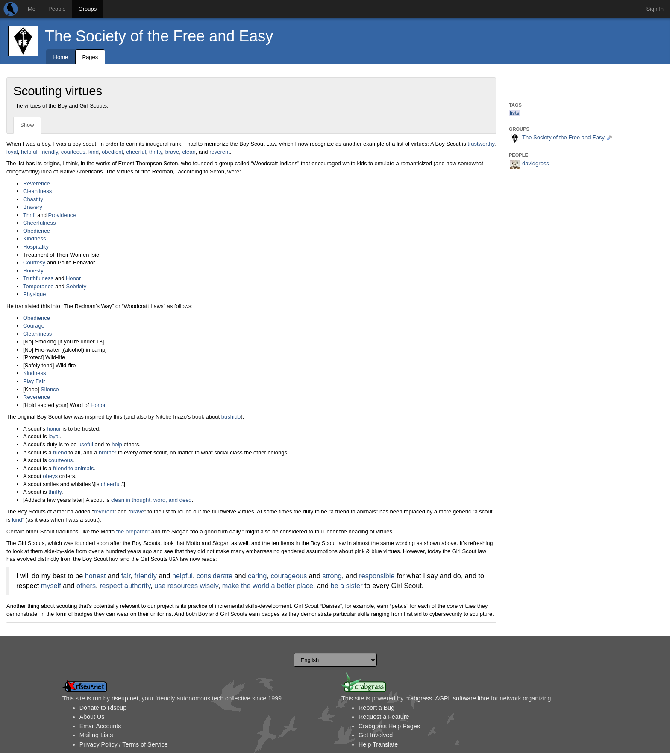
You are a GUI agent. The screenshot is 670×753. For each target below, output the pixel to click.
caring (257, 576)
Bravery (32, 207)
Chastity (33, 199)
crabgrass (418, 698)
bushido (231, 416)
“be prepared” (133, 531)
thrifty (155, 152)
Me (31, 9)
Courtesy (34, 262)
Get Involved (376, 735)
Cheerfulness (39, 223)
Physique (34, 294)
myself (51, 585)
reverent (219, 152)
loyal (12, 152)
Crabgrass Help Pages (389, 726)
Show (27, 125)
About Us (92, 716)
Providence (62, 215)
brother (107, 452)
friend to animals (73, 468)
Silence (50, 389)
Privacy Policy (98, 744)
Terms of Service (145, 744)
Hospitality (36, 246)
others (86, 585)
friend (60, 452)
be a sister (347, 585)
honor (54, 428)
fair (126, 576)
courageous (288, 576)
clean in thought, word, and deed (151, 500)
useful (85, 444)
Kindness (34, 238)
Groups (88, 9)
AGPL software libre (462, 698)
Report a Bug (376, 707)
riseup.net (125, 698)
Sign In (655, 9)
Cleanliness (37, 191)
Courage (33, 325)
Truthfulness (38, 278)
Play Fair (34, 381)
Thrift (29, 215)
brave (172, 152)
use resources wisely (186, 585)
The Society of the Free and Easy (159, 36)
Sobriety (76, 286)
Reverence (36, 183)
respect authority (125, 585)
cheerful (136, 152)
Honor (73, 278)
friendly (49, 152)
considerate (214, 576)
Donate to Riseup (102, 707)
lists (514, 113)
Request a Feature (384, 716)
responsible (376, 576)
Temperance (38, 286)
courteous (73, 152)
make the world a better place (267, 585)
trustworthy (480, 144)
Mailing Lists (96, 735)
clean (189, 152)
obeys (50, 476)
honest (95, 576)
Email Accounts (100, 726)
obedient (112, 152)
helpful (29, 152)
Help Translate (378, 744)
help (117, 444)
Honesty (33, 270)
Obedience (36, 231)
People (56, 9)
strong (331, 576)
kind (93, 152)
